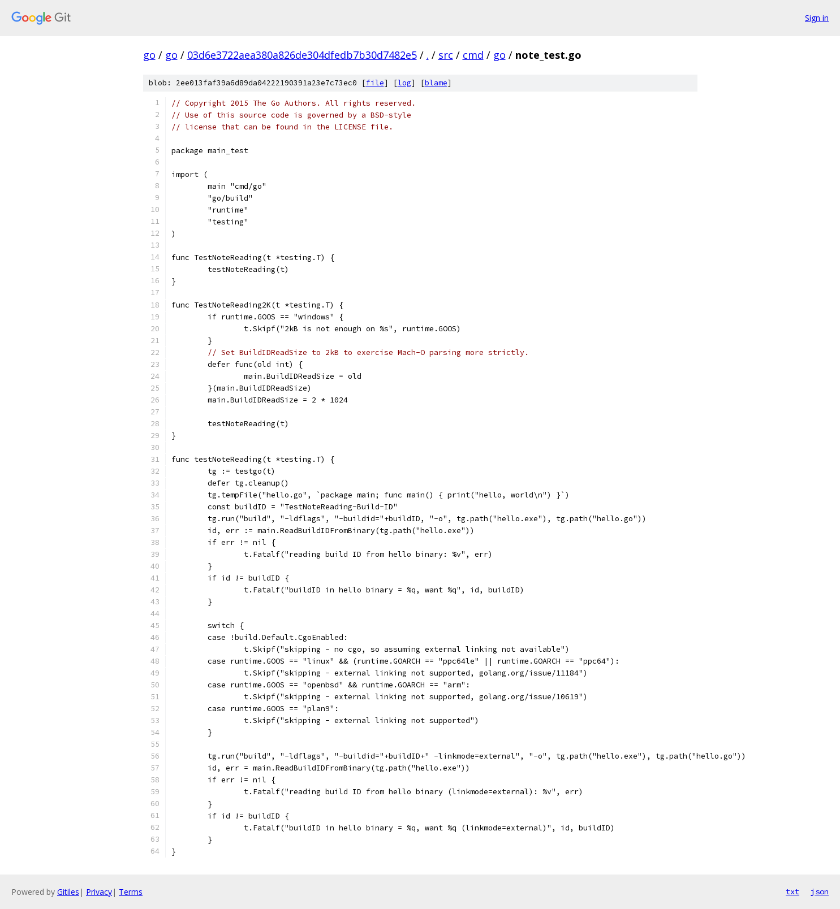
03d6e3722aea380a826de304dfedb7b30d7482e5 (302, 55)
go (149, 55)
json (820, 891)
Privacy (99, 891)
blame (436, 83)
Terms (131, 891)
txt (792, 891)
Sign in (817, 17)
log (404, 83)
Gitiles (68, 891)
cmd (473, 55)
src (445, 55)
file (375, 83)
